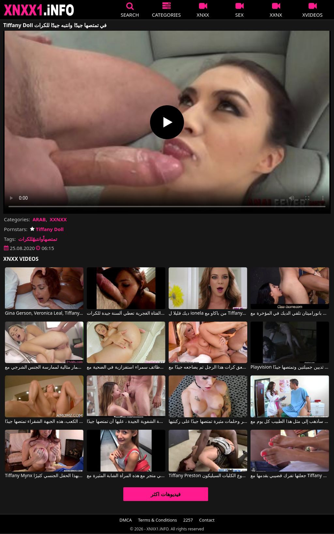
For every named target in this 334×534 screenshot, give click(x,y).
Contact (207, 520)
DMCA (125, 520)
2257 (188, 520)
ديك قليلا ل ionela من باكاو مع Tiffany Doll (208, 313)
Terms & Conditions (157, 520)
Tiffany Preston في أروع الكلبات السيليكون (208, 475)
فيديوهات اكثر (165, 494)
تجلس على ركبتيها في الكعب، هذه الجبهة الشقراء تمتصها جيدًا (44, 421)
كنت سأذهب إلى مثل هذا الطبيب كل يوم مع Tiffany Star (289, 421)
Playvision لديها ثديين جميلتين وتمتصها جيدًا (289, 367)
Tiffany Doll (47, 229)
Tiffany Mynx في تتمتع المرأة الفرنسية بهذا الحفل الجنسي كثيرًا (44, 475)
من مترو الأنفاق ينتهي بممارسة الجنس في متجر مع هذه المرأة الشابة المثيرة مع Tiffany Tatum (126, 475)
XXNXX (58, 219)
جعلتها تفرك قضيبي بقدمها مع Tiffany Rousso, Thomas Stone (289, 475)
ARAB (39, 219)
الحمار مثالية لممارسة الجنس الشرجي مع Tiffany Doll (44, 367)
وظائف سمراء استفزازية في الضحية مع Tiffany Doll (126, 367)
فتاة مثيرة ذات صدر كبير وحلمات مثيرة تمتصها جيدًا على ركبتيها (208, 421)
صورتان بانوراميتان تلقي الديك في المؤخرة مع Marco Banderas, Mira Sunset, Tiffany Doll (289, 313)
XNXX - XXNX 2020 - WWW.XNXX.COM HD (39, 10)
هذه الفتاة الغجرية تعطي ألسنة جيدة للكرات (126, 313)
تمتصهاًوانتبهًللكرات (37, 239)
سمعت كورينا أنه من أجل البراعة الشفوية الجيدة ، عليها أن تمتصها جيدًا (126, 421)
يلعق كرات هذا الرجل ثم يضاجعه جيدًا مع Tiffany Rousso (208, 367)
